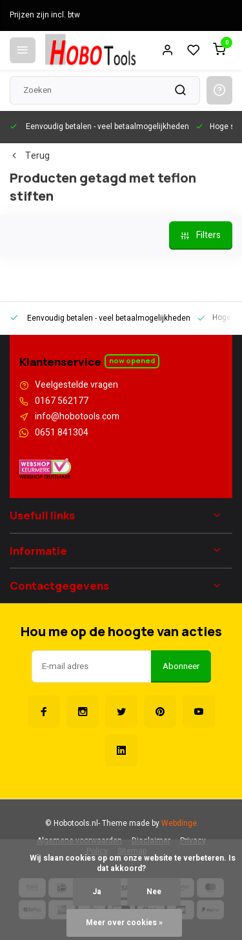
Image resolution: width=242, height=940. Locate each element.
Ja (96, 891)
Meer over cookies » (124, 922)
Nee (153, 891)
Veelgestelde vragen (76, 385)
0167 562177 (61, 401)
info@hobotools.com (77, 416)
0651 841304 (61, 432)
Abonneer (181, 666)
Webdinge (179, 823)
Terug (30, 156)
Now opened (132, 360)
